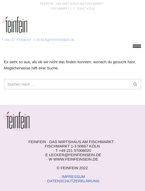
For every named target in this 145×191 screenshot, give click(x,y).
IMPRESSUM (73, 176)
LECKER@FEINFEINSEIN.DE (55, 40)
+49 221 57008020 (17, 40)
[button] (137, 47)
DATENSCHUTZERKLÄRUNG (73, 181)
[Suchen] (67, 84)
